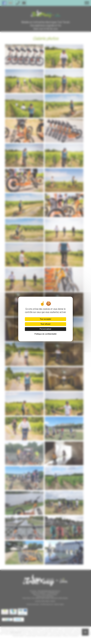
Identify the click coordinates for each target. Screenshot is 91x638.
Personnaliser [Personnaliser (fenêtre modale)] (45, 329)
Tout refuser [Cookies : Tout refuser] (45, 324)
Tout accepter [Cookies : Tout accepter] (45, 319)
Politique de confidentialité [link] (45, 334)
